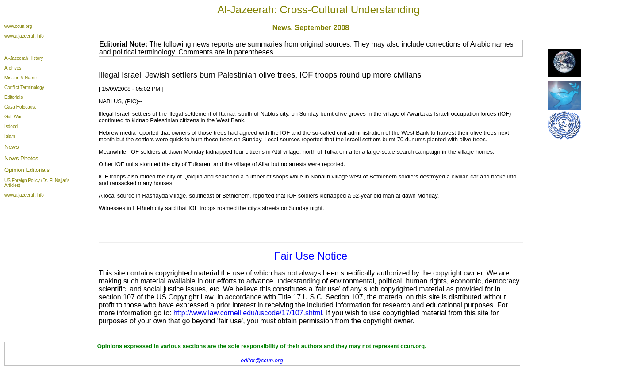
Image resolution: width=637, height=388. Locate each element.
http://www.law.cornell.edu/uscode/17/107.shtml (247, 313)
